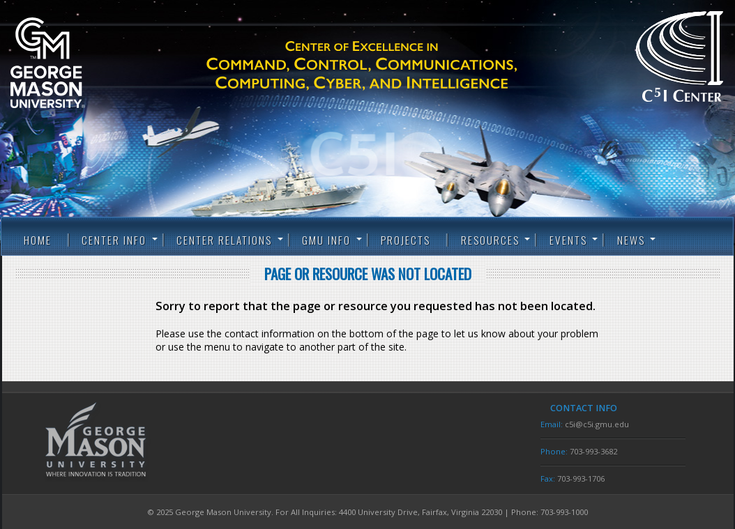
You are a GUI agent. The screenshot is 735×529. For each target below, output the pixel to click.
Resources (490, 239)
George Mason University (69, 62)
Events (568, 239)
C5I (386, 66)
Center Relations (224, 239)
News (631, 239)
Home (38, 239)
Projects (405, 239)
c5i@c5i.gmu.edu (597, 424)
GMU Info (326, 239)
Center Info (114, 239)
